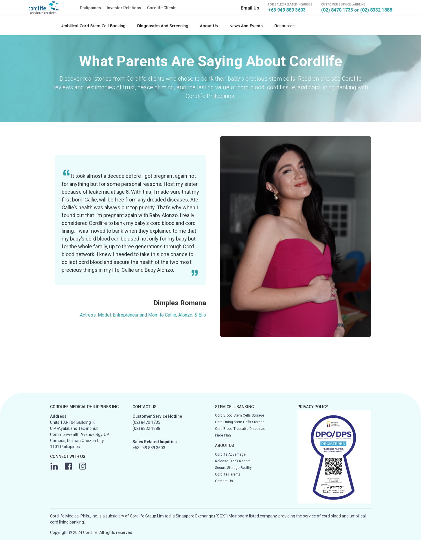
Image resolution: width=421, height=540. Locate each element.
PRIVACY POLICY (312, 406)
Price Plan (223, 435)
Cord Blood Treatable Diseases (240, 429)
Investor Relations (124, 7)
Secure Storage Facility (233, 468)
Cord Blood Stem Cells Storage (239, 415)
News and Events (246, 25)
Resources (284, 25)
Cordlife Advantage (230, 454)
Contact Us (224, 481)
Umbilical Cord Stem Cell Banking (93, 25)
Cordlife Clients (162, 7)
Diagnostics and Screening (162, 25)
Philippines (90, 7)
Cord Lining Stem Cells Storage (239, 422)
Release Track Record (233, 461)
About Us (209, 25)
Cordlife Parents (228, 474)
